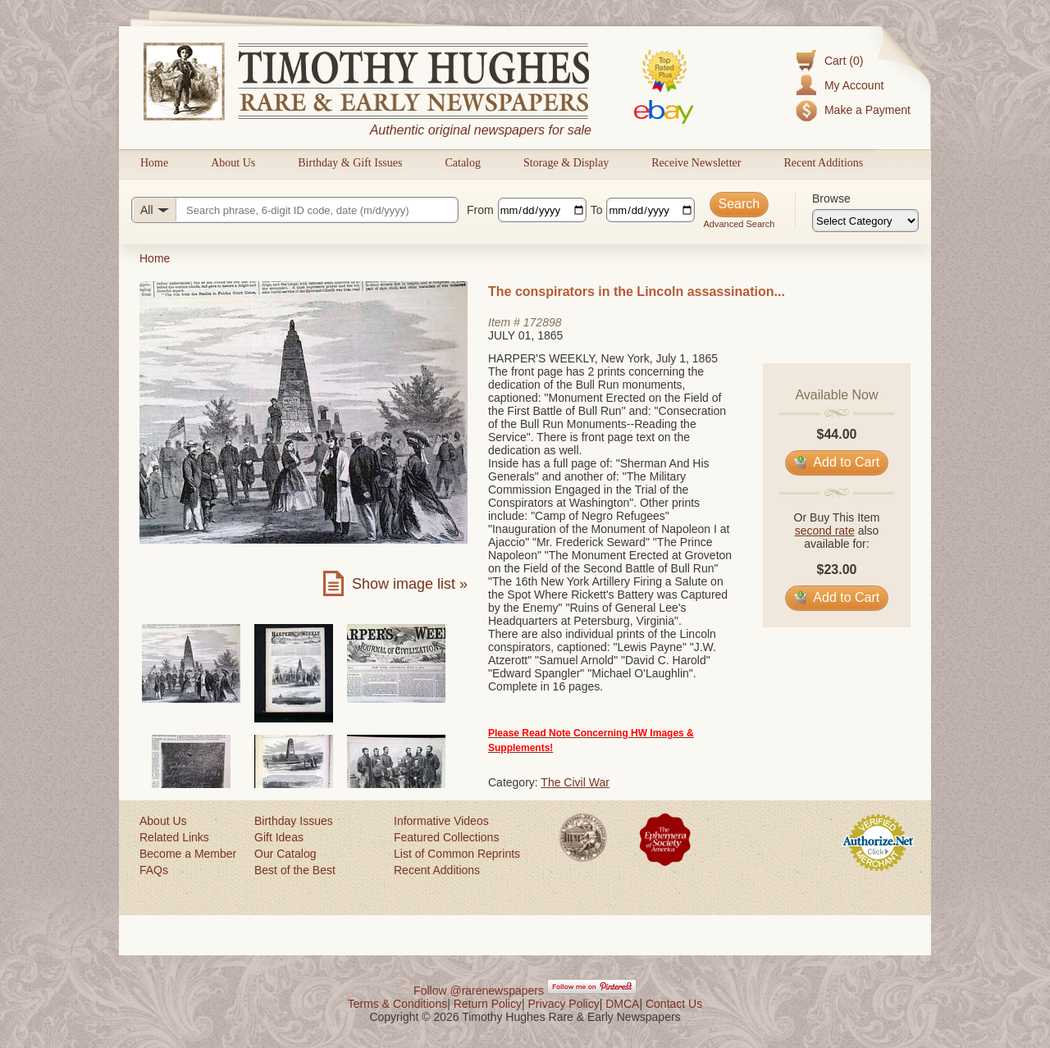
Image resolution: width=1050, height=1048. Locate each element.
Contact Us (674, 1003)
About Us (233, 163)
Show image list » (410, 584)
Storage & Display (566, 163)
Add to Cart (837, 462)
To (597, 209)
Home (154, 163)
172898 (542, 322)
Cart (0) (843, 60)
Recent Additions (823, 163)
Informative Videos (441, 820)
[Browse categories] (865, 220)
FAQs (153, 870)
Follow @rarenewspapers (478, 990)
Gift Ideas (279, 837)
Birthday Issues (293, 820)
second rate (825, 530)
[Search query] (295, 210)
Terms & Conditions (397, 1003)
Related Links (174, 837)
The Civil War (575, 782)
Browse (831, 198)
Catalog (463, 163)
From (480, 209)
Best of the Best (295, 870)
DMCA (622, 1003)
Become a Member (187, 853)
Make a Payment (867, 109)
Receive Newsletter (696, 163)
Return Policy (488, 1003)
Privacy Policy (564, 1003)
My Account (853, 85)
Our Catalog (285, 853)
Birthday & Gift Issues (350, 163)
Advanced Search (738, 224)
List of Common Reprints (457, 853)
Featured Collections (446, 837)
